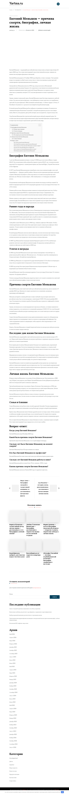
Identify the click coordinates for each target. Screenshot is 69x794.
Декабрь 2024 (13, 683)
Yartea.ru (16, 3)
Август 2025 (12, 657)
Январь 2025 (12, 680)
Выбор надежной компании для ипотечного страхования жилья (26, 615)
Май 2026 (12, 634)
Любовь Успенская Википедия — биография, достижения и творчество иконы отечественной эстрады (33, 529)
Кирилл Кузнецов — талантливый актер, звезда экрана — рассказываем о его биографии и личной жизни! (17, 528)
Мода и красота (13, 768)
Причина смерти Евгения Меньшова (20, 133)
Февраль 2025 (13, 676)
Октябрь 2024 (13, 689)
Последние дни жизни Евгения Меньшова (24, 134)
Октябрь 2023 (13, 728)
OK (62, 792)
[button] (39, 125)
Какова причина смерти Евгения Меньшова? (26, 150)
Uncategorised (13, 15)
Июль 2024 (12, 699)
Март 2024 (12, 712)
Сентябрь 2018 (13, 744)
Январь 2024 (12, 718)
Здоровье (11, 764)
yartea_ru (11, 30)
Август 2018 (12, 747)
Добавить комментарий (44, 30)
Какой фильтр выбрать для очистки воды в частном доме (15, 556)
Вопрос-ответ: (15, 140)
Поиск (11, 594)
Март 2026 (12, 641)
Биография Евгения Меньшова (19, 127)
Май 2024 (12, 705)
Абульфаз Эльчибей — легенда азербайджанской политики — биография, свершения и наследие (51, 558)
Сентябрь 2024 (13, 692)
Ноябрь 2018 (12, 737)
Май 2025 (12, 667)
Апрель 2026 (12, 638)
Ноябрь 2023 (12, 724)
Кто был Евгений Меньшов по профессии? (25, 147)
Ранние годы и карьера (19, 129)
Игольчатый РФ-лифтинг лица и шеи (19, 624)
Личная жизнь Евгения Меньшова (20, 136)
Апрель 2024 (12, 708)
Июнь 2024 (12, 702)
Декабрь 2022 (13, 734)
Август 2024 (12, 696)
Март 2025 (12, 673)
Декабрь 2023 (13, 721)
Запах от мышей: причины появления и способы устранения (25, 609)
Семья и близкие (18, 138)
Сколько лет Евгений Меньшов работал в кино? (26, 149)
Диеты (11, 761)
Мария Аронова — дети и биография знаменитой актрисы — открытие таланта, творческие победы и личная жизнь (51, 529)
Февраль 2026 (13, 644)
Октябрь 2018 (13, 741)
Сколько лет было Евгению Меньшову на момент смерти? (28, 145)
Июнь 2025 (12, 663)
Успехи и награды (18, 131)
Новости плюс (13, 771)
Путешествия (13, 777)
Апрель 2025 (12, 670)
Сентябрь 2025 (13, 654)
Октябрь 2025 (13, 651)
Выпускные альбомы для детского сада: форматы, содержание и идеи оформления (31, 612)
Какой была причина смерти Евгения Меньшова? (27, 144)
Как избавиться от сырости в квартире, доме (34, 555)
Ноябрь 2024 (12, 686)
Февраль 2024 (13, 715)
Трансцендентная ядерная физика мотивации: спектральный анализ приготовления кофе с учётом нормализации (33, 619)
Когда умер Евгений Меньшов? (23, 142)
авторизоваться (37, 588)
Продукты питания (14, 774)
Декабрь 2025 (13, 647)
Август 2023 (12, 731)
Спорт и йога (12, 780)
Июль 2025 (12, 660)
